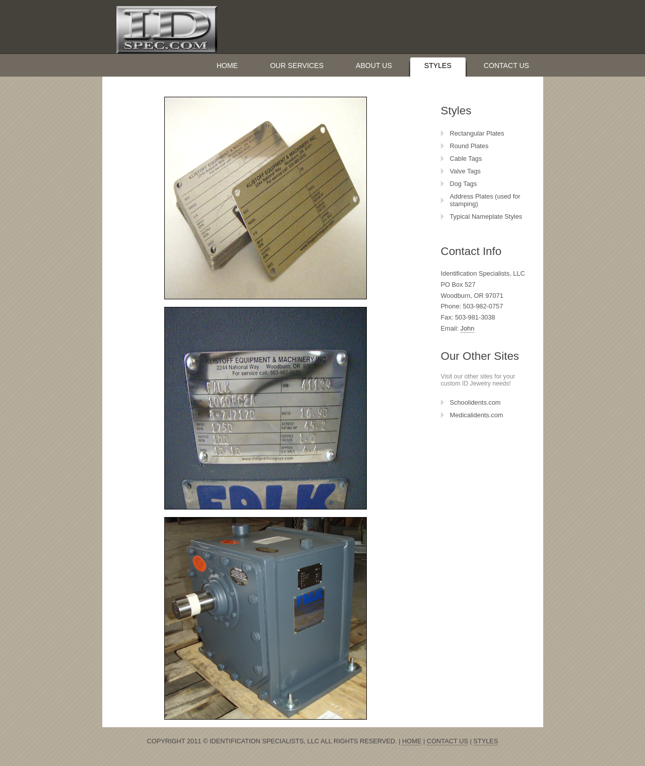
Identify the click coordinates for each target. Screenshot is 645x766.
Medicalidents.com (476, 415)
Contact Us (506, 65)
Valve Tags (465, 171)
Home (227, 65)
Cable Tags (466, 158)
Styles (438, 65)
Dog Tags (463, 183)
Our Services (297, 65)
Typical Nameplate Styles (486, 216)
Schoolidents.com (475, 402)
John (468, 328)
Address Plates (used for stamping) (485, 200)
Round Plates (469, 146)
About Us (374, 65)
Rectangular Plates (477, 133)
